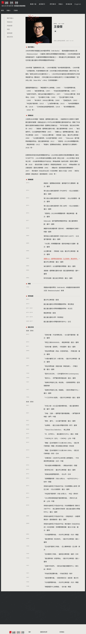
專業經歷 (9, 33)
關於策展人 (10, 18)
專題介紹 (33, 4)
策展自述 (9, 22)
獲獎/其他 (10, 37)
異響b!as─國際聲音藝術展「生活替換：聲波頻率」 (61, 259)
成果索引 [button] (42, 4)
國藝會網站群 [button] (43, 632)
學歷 (8, 29)
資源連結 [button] (61, 632)
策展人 (61, 4)
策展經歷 (9, 26)
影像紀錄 (69, 4)
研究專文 (53, 4)
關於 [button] (30, 632)
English (78, 4)
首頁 (2, 10)
